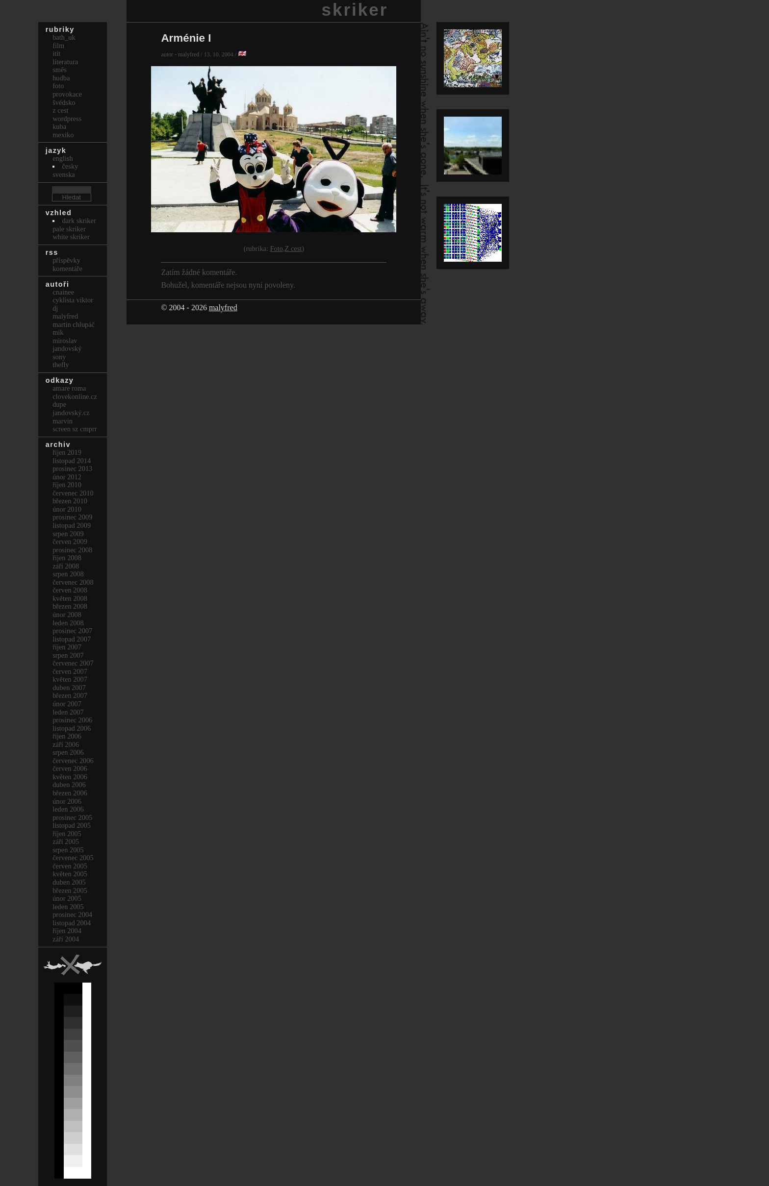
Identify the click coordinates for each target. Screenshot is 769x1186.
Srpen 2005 (68, 850)
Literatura (65, 62)
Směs (59, 70)
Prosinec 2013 (72, 468)
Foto (276, 248)
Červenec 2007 (73, 663)
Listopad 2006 (71, 728)
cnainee (63, 292)
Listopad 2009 (71, 525)
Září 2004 (65, 939)
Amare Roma (69, 388)
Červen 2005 (69, 866)
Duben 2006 (69, 785)
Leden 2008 (68, 623)
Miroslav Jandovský (66, 345)
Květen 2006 (69, 777)
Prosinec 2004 (72, 914)
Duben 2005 (69, 882)
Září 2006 (65, 744)
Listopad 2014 (71, 461)
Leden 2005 (68, 907)
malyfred (223, 307)
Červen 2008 (69, 590)
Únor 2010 (66, 509)
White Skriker (71, 237)
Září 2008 (65, 566)
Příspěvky (66, 260)
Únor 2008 (66, 614)
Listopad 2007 (71, 639)
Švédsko (63, 102)
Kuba (59, 126)
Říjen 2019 (66, 452)
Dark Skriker (79, 220)
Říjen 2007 (66, 647)
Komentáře (67, 268)
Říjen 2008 (66, 558)
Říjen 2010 (66, 485)
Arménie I (186, 38)
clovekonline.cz (74, 396)
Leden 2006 (68, 809)
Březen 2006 (69, 793)
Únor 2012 (66, 477)
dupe (59, 404)
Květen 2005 (69, 874)
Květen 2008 (69, 598)
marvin (62, 421)
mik (57, 332)
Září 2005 (65, 841)
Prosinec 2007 (72, 631)
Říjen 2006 (66, 736)
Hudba (61, 78)
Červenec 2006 (73, 761)
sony (59, 357)
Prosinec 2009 (72, 517)
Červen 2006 (69, 768)
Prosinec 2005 (72, 817)
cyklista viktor (72, 300)
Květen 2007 (69, 679)
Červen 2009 (69, 541)
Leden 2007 (68, 712)
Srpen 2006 (68, 752)
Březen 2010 (69, 501)
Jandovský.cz (71, 413)
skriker (355, 9)
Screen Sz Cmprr (74, 429)
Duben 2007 (69, 688)
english (62, 158)
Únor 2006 (66, 801)
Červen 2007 (69, 671)
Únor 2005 (66, 898)
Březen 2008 (69, 606)
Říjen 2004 (66, 931)
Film (58, 45)
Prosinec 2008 (72, 550)
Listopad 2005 (71, 825)
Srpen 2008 (68, 574)
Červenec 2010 (73, 493)
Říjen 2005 (66, 834)
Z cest (293, 248)
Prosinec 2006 (72, 720)
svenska (63, 174)
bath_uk (63, 37)
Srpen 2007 (68, 655)
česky (70, 166)
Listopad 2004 (71, 923)
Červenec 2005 (73, 858)
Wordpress (66, 119)
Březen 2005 (69, 890)
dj (55, 308)
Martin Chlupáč (73, 324)
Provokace (67, 94)
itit (56, 53)
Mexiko (63, 135)
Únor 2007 (66, 704)
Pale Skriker (69, 229)
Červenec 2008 (73, 582)
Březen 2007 (69, 695)
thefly (60, 365)
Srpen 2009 (68, 534)
